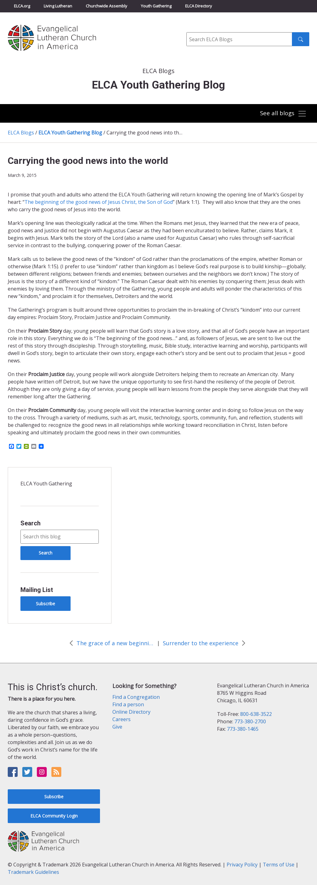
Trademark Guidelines (33, 872)
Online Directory (131, 711)
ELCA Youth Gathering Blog (70, 132)
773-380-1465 (242, 728)
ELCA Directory (198, 6)
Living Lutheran (58, 6)
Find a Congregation (136, 697)
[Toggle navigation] (282, 114)
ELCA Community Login (54, 816)
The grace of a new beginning (115, 643)
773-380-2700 (250, 721)
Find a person (128, 704)
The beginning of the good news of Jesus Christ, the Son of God (98, 202)
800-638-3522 (256, 714)
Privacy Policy (242, 864)
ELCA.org (22, 6)
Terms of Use (278, 864)
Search (30, 523)
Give (117, 726)
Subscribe (45, 604)
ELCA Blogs (21, 132)
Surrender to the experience (200, 643)
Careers (121, 719)
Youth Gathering (156, 6)
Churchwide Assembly (106, 6)
